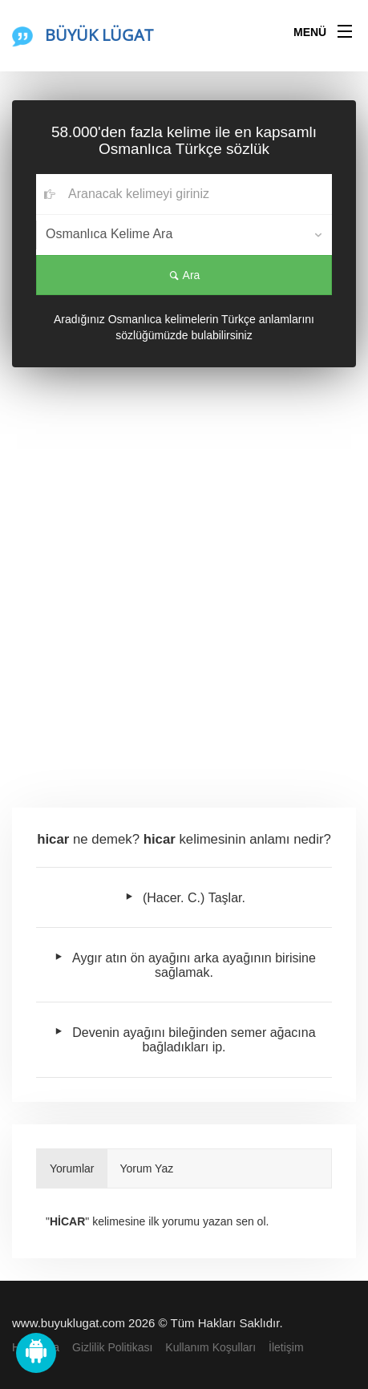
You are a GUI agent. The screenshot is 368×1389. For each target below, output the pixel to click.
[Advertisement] (184, 593)
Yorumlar (72, 1168)
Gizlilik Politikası (112, 1347)
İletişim (286, 1347)
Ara (184, 275)
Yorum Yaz (147, 1168)
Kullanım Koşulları (210, 1347)
